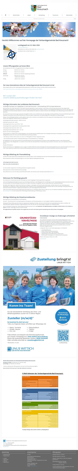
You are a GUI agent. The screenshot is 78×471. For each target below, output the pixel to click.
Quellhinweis (6, 446)
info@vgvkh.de (33, 466)
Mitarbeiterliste (6, 454)
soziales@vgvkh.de (7, 190)
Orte (4, 444)
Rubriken (5, 442)
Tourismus (55, 15)
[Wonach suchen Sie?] (39, 19)
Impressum (5, 459)
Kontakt (5, 458)
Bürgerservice (6, 455)
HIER (53, 171)
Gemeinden (69, 15)
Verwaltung (42, 15)
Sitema (4, 460)
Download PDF (43, 238)
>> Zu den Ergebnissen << (23, 47)
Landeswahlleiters (40, 49)
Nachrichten (16, 15)
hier (35, 51)
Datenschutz (6, 462)
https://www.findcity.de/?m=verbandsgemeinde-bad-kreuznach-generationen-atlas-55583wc (22, 89)
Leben (29, 15)
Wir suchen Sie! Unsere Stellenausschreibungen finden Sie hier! (22, 97)
